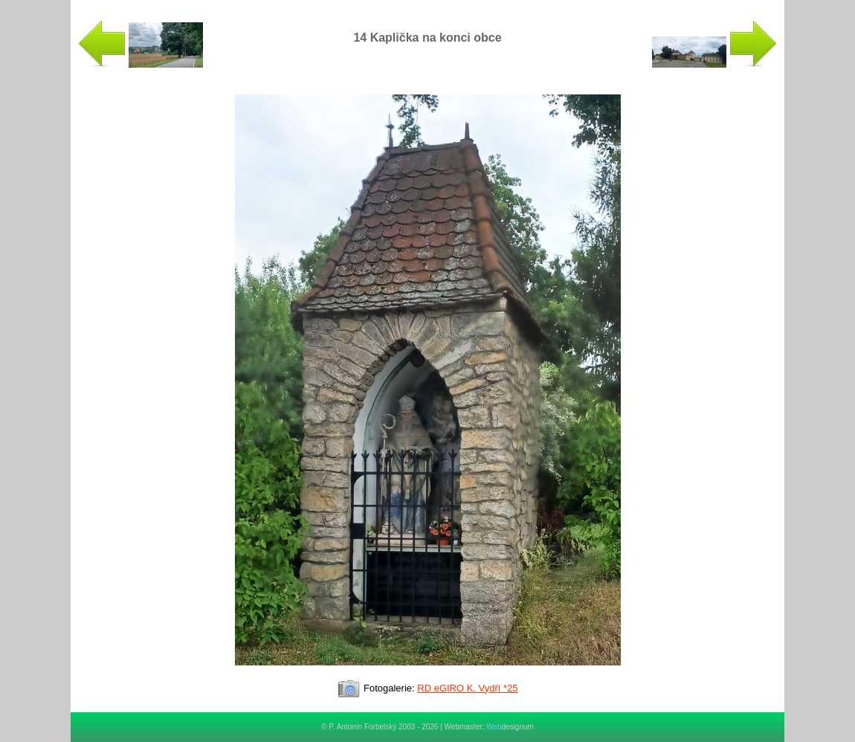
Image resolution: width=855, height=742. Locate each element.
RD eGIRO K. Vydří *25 (467, 688)
